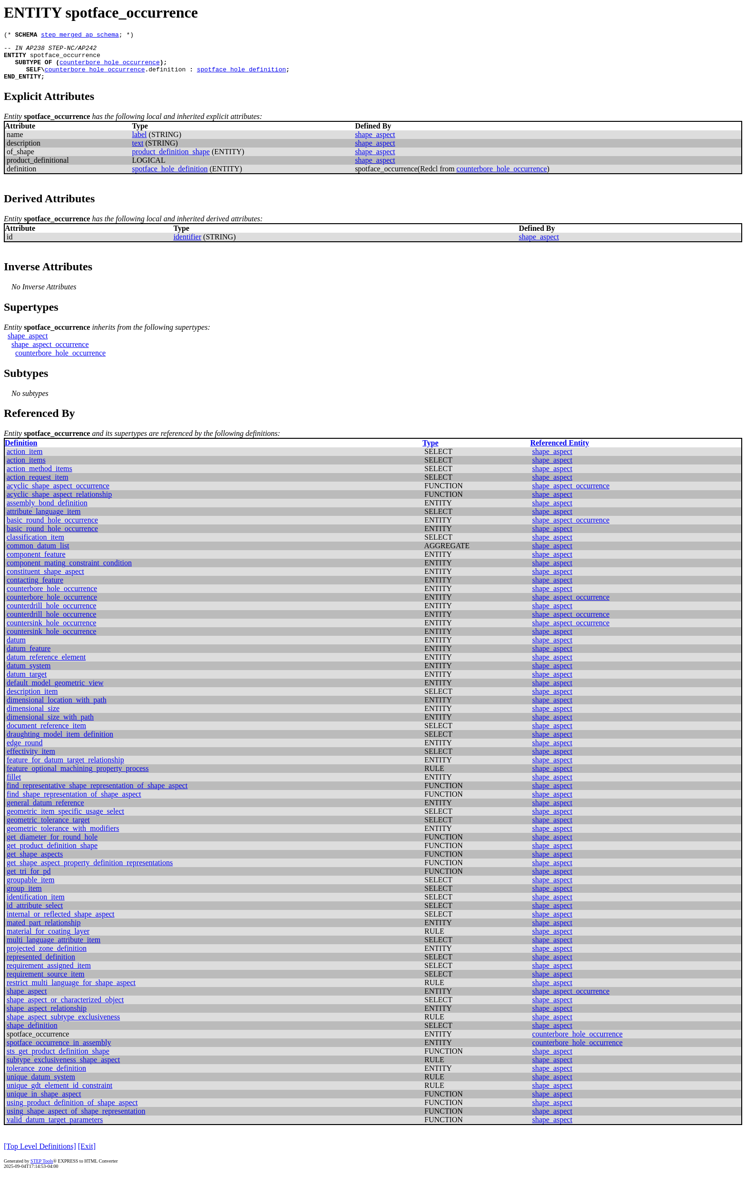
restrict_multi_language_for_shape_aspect (71, 991)
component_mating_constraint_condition (69, 571)
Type (430, 451)
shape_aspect (375, 143)
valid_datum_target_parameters (55, 1128)
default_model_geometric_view (55, 691)
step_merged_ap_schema (80, 35)
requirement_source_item (46, 982)
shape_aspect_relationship (47, 1017)
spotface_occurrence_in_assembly (59, 1051)
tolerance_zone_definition (46, 1077)
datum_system (28, 674)
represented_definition (41, 965)
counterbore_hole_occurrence (109, 67)
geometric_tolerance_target (48, 828)
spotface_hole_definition (241, 76)
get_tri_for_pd (28, 880)
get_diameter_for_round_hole (52, 845)
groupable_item (30, 888)
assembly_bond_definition (47, 511)
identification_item (36, 905)
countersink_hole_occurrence (51, 631)
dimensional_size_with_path (50, 725)
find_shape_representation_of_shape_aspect (74, 803)
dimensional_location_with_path (57, 708)
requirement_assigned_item (49, 974)
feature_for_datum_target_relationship (65, 768)
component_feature (36, 563)
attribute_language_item (44, 520)
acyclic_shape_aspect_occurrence (58, 494)
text (137, 152)
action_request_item (38, 486)
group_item (24, 897)
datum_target (27, 683)
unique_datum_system (41, 1085)
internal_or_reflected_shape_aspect (61, 922)
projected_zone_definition (47, 957)
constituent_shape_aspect (45, 580)
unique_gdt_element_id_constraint (59, 1094)
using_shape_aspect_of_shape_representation (76, 1120)
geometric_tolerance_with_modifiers (63, 837)
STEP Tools (41, 1169)
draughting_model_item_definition (60, 743)
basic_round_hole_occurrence (52, 528)
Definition (21, 451)
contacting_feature (35, 588)
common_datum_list (38, 554)
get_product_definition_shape (52, 854)
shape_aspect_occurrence (50, 353)
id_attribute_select (35, 914)
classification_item (35, 546)
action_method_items (39, 477)
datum (16, 648)
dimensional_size (33, 717)
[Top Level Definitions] (40, 1155)
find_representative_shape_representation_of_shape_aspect (97, 794)
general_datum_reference (45, 811)
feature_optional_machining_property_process (78, 777)
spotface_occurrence (65, 59)
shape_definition (32, 1034)
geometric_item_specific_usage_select (65, 820)
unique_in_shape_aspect (44, 1102)
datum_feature (28, 657)
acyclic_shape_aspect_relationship (59, 503)
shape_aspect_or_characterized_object (65, 1008)
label (139, 143)
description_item (32, 700)
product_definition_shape (171, 160)
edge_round (25, 751)
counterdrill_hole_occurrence (51, 614)
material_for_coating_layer (48, 940)
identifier (187, 245)
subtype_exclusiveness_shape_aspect (63, 1068)
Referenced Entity (559, 451)
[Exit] (87, 1155)
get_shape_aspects (35, 863)
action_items (26, 468)
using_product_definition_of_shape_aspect (72, 1111)
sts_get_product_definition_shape (58, 1060)
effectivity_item (31, 760)
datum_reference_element (46, 666)
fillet (14, 785)
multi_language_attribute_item (53, 948)
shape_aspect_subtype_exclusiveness (63, 1025)
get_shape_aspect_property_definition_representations (90, 871)
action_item (25, 460)
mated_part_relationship (44, 931)
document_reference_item (46, 734)
